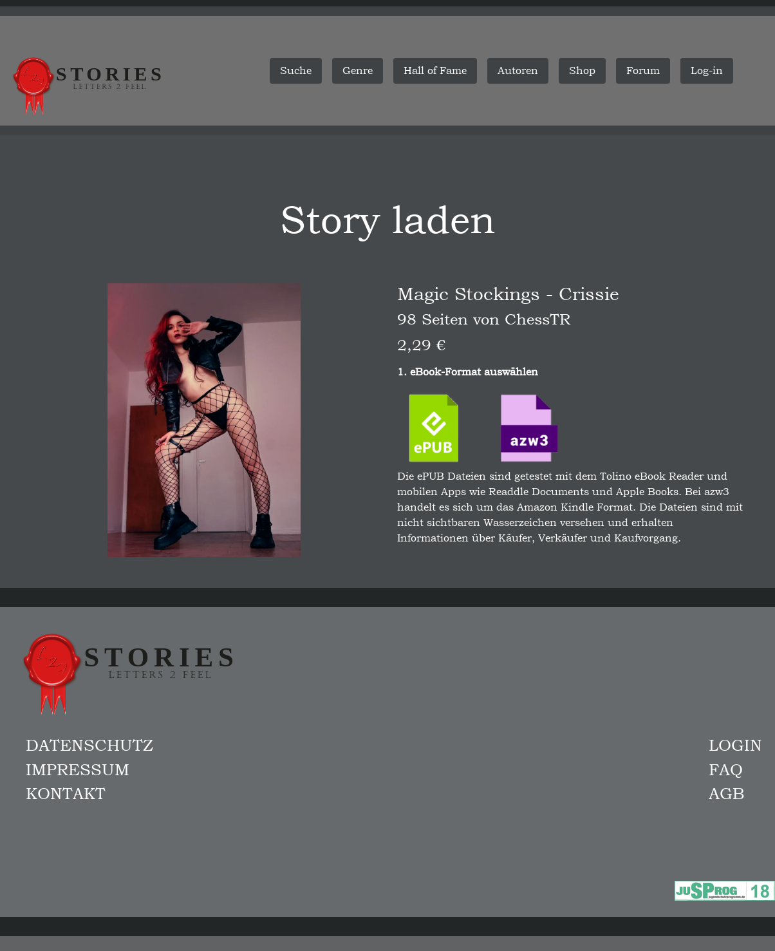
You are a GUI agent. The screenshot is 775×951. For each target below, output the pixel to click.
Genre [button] (357, 70)
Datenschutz (89, 745)
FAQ (726, 769)
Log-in (707, 70)
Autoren (518, 70)
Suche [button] (296, 70)
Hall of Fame (435, 70)
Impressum (77, 769)
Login (735, 745)
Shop (582, 70)
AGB (727, 793)
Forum (643, 70)
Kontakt (66, 793)
